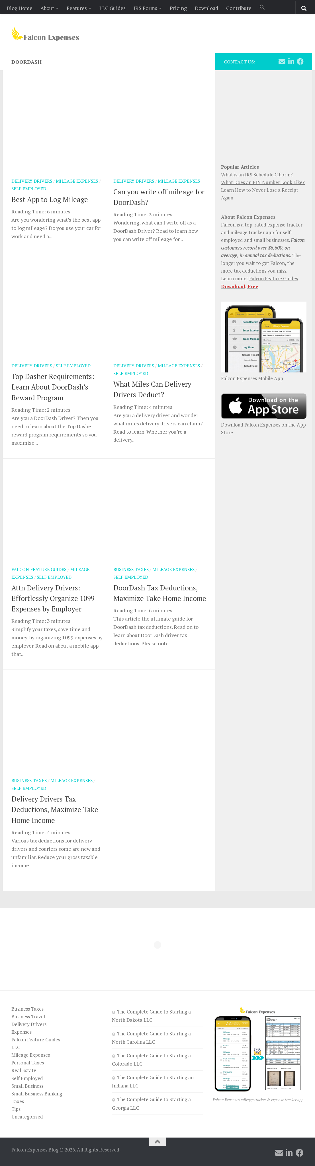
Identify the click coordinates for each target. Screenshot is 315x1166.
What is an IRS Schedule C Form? (257, 174)
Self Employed (28, 189)
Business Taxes (131, 569)
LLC (15, 1047)
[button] (262, 7)
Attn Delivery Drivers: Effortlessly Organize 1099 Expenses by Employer (53, 598)
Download (206, 8)
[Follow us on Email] (282, 61)
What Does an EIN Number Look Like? (263, 182)
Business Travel (28, 1016)
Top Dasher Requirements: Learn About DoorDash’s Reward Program (52, 387)
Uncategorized (27, 1116)
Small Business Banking (36, 1093)
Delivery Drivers (31, 181)
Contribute (238, 8)
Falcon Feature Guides (38, 569)
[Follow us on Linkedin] (291, 61)
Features (77, 8)
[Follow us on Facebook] (300, 61)
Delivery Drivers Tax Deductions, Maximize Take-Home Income (56, 809)
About (47, 8)
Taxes (17, 1101)
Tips (16, 1109)
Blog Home (19, 8)
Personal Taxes (27, 1062)
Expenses (21, 1032)
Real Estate (23, 1070)
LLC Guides (112, 8)
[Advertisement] (263, 113)
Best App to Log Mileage (49, 199)
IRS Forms (145, 8)
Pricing (178, 8)
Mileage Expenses (77, 181)
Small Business (27, 1086)
